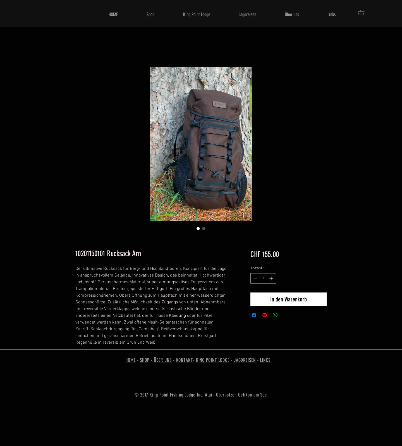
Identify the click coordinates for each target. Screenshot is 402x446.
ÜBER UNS (163, 360)
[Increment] (271, 278)
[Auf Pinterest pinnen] (264, 315)
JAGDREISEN (245, 360)
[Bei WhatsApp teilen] (275, 315)
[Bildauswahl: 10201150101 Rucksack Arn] (198, 228)
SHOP (144, 360)
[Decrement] (254, 278)
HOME (130, 360)
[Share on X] (286, 315)
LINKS (265, 360)
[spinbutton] (263, 278)
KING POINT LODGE (212, 360)
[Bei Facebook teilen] (254, 315)
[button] (364, 12)
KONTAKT (184, 360)
